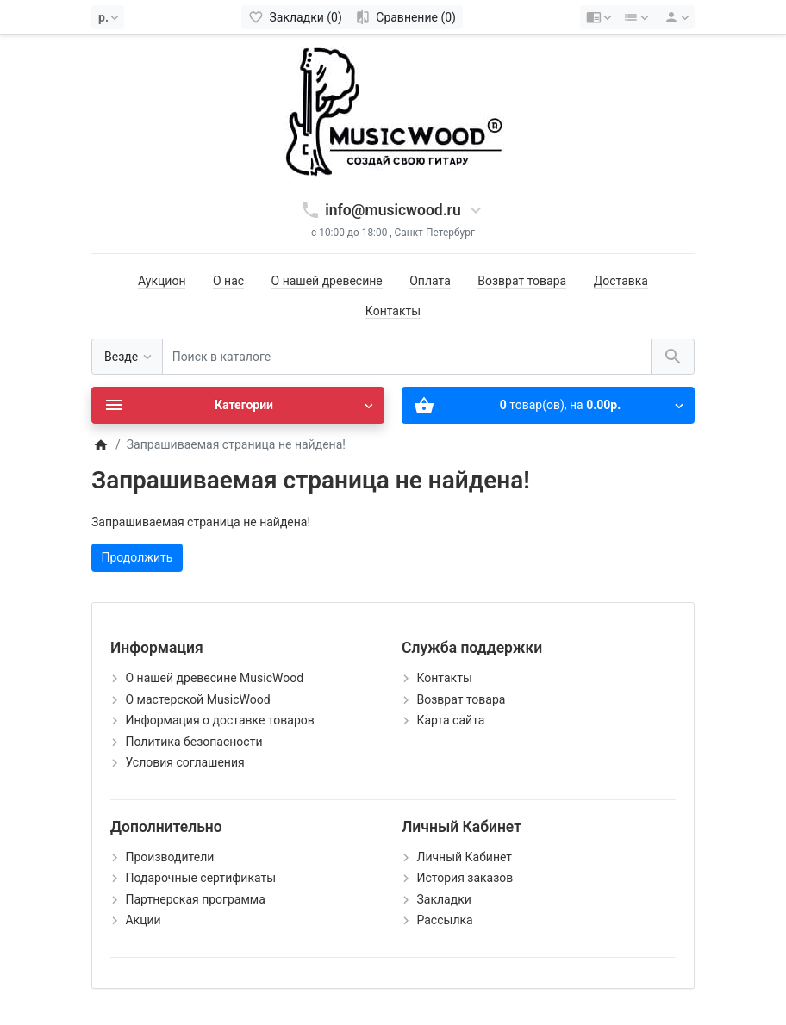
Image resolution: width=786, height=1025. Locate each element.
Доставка (621, 281)
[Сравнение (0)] (405, 17)
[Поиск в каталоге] (407, 357)
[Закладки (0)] (295, 17)
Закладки (443, 899)
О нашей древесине (327, 281)
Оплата (430, 281)
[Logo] (393, 111)
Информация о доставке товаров (219, 720)
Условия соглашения (184, 762)
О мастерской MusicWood (197, 699)
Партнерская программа (195, 899)
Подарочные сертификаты (200, 878)
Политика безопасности (193, 742)
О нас (228, 281)
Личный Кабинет (464, 857)
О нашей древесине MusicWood (214, 678)
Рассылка (444, 920)
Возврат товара (521, 281)
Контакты (393, 311)
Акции (142, 920)
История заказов (464, 878)
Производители (169, 857)
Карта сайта (450, 720)
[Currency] (107, 17)
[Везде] (127, 357)
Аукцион (161, 281)
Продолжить (137, 557)
